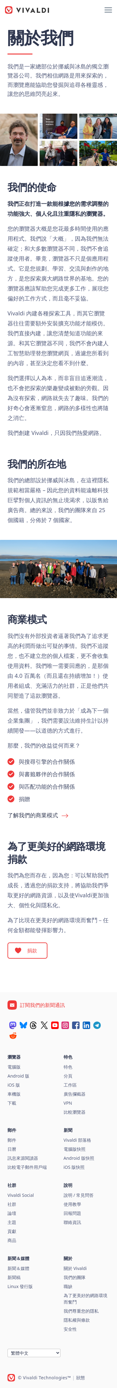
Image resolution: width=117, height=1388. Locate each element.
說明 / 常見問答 (79, 1195)
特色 (68, 1067)
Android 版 (18, 1076)
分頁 (68, 1076)
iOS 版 (13, 1085)
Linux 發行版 (20, 1286)
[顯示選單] (108, 10)
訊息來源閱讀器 (22, 1158)
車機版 (14, 1094)
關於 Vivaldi (75, 1268)
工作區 (70, 1085)
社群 (11, 1204)
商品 (11, 1240)
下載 (11, 1103)
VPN (68, 1103)
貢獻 (11, 1231)
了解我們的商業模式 (32, 815)
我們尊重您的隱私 (81, 1311)
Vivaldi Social (20, 1195)
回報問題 (72, 1213)
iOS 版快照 (74, 1167)
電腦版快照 (74, 1149)
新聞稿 (14, 1277)
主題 (11, 1222)
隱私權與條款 (77, 1320)
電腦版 (14, 1067)
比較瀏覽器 (74, 1112)
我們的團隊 (74, 1277)
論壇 (11, 1213)
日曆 (11, 1149)
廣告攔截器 (74, 1094)
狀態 (80, 1378)
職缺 (68, 1286)
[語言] (34, 1353)
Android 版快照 (79, 1158)
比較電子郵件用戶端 (27, 1167)
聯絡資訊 (72, 1222)
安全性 (70, 1329)
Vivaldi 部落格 (77, 1140)
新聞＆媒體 (18, 1268)
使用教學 (72, 1204)
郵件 (11, 1140)
